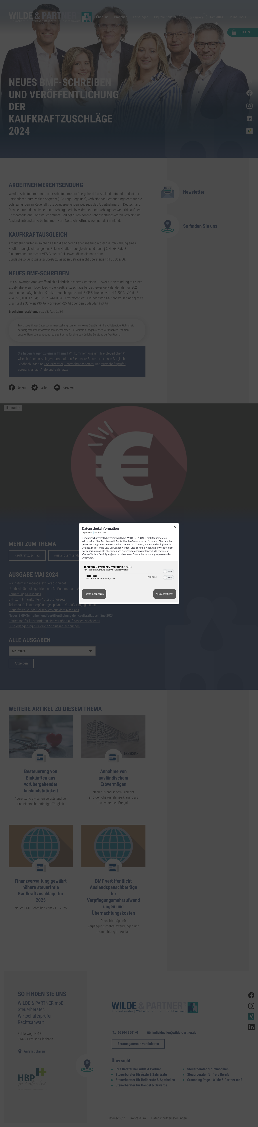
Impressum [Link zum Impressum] (87, 532)
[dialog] (129, 563)
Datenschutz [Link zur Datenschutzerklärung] (100, 532)
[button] (165, 571)
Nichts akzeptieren (94, 593)
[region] (129, 573)
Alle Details (152, 577)
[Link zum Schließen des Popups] (176, 527)
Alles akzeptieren (164, 593)
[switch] (168, 570)
